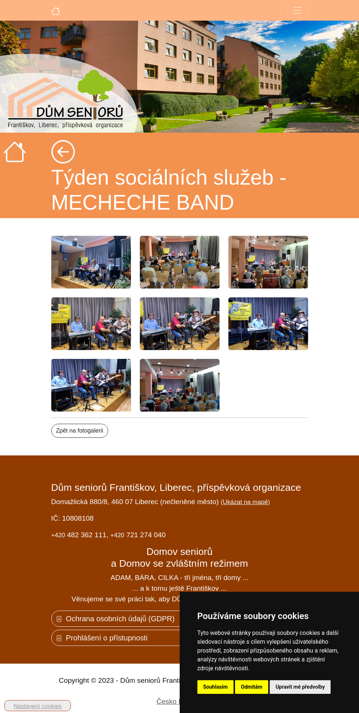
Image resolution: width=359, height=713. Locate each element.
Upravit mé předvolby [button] (300, 687)
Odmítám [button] (251, 687)
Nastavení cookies (38, 706)
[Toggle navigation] (297, 10)
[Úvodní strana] (55, 10)
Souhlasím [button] (215, 687)
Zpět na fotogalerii (79, 430)
